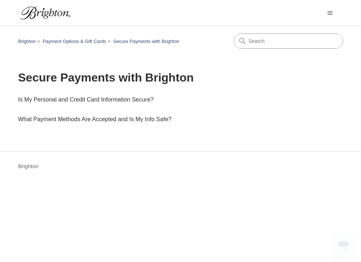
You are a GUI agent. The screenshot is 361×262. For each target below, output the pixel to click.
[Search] (288, 41)
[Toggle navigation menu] (330, 13)
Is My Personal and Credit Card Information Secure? (86, 99)
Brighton (27, 41)
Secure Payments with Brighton (146, 41)
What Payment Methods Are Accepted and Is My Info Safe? (95, 119)
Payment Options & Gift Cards (74, 41)
